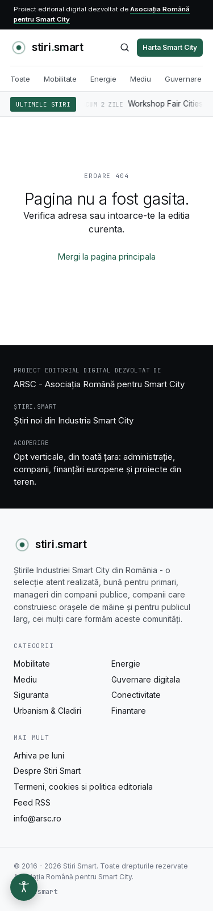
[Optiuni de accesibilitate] (23, 887)
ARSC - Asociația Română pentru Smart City (99, 384)
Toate (20, 78)
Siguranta (31, 695)
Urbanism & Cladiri (47, 710)
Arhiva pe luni (39, 755)
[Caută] (124, 47)
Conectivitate (136, 695)
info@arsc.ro (37, 818)
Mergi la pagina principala (106, 256)
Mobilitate (60, 78)
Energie (103, 78)
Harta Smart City (170, 47)
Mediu (140, 78)
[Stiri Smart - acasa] (46, 47)
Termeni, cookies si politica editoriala (83, 786)
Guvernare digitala (145, 679)
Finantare (128, 710)
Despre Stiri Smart (47, 771)
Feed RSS (32, 802)
